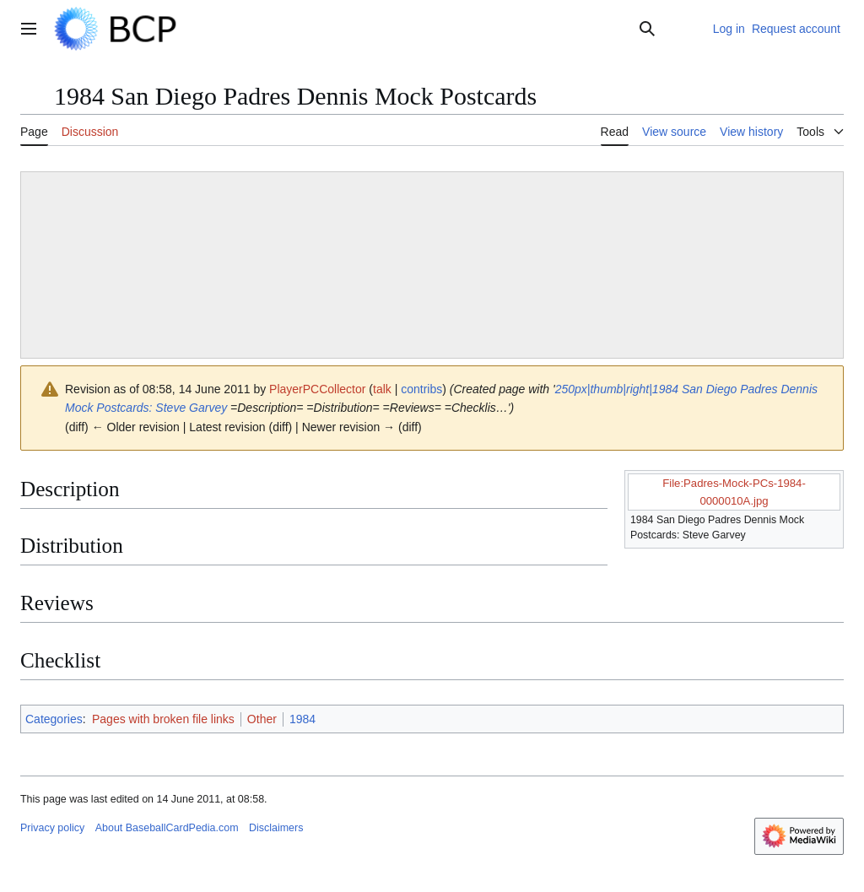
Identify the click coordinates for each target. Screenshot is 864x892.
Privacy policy (52, 828)
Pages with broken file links (163, 719)
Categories (54, 719)
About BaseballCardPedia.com (167, 828)
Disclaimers (276, 828)
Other (262, 719)
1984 (302, 719)
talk (382, 389)
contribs (421, 389)
